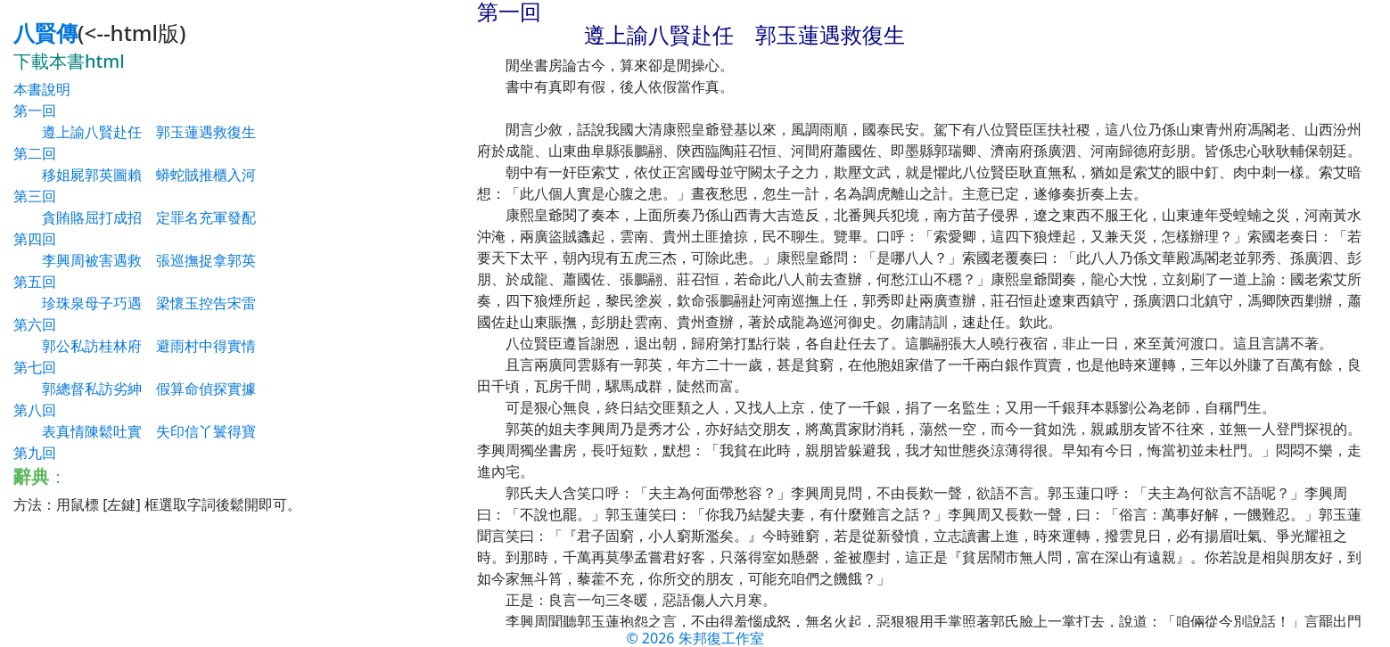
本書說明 (41, 89)
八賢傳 (45, 32)
